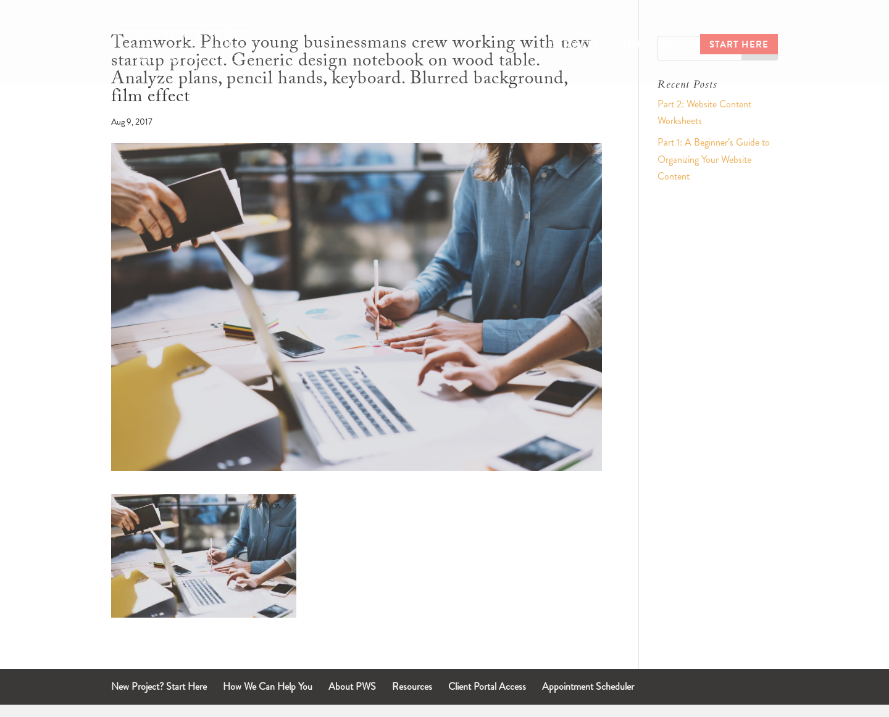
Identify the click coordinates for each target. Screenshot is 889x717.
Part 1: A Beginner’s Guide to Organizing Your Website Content (713, 159)
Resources (412, 686)
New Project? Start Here (159, 686)
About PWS (352, 686)
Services (575, 45)
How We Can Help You (267, 686)
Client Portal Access (487, 686)
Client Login (650, 45)
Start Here (739, 45)
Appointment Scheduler (588, 686)
